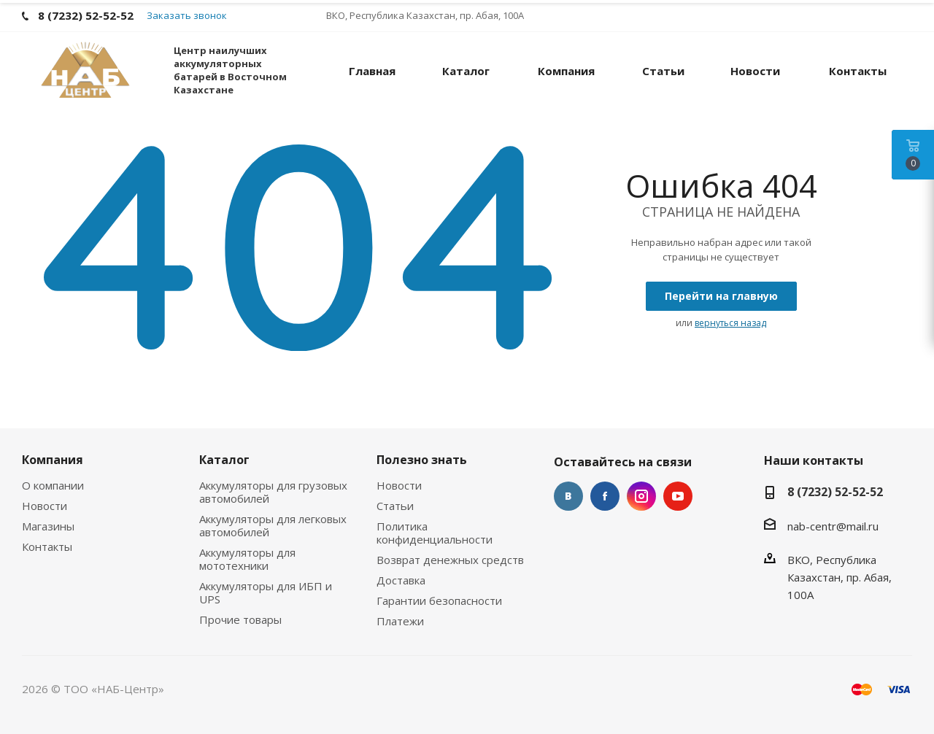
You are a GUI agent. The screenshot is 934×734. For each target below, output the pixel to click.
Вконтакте (568, 496)
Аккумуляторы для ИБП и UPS (265, 592)
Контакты (47, 546)
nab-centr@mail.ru (833, 526)
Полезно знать (422, 460)
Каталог (224, 460)
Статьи (395, 505)
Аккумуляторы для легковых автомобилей (273, 525)
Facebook (605, 496)
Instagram (641, 496)
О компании (53, 485)
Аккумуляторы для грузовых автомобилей (273, 492)
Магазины (48, 526)
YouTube (677, 496)
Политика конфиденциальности (435, 532)
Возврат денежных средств (450, 559)
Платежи (400, 621)
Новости (44, 505)
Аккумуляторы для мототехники (247, 559)
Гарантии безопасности (439, 600)
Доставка (401, 580)
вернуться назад (730, 323)
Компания (52, 460)
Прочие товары (240, 619)
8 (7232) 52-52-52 (835, 492)
